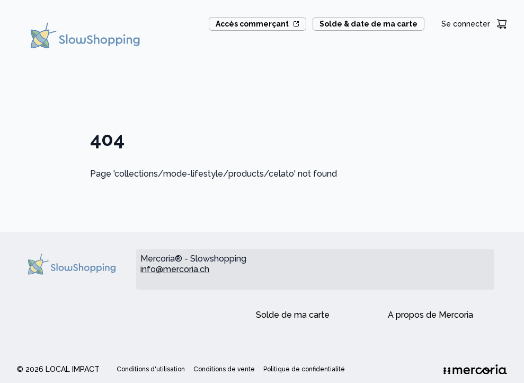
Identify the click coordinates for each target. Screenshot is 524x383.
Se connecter (465, 24)
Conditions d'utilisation (151, 369)
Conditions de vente (224, 369)
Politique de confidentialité (304, 369)
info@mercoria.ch (174, 269)
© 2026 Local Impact (58, 369)
